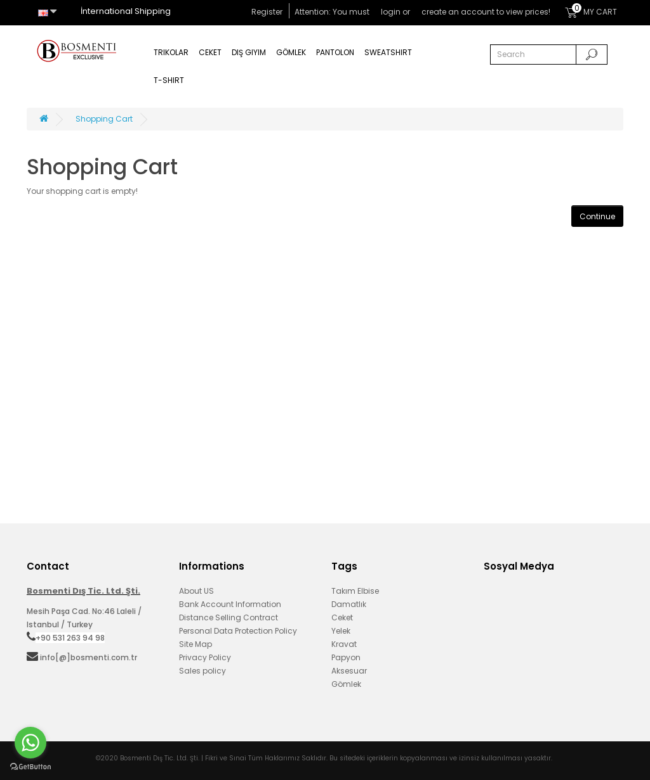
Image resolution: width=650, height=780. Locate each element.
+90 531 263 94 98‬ (70, 637)
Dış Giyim (249, 52)
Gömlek (291, 52)
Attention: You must (333, 11)
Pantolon (335, 52)
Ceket (210, 52)
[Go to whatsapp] (30, 742)
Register (266, 11)
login (391, 11)
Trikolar (171, 52)
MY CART (591, 10)
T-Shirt (169, 80)
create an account (457, 11)
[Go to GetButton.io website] (30, 767)
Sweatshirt (388, 52)
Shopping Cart (104, 118)
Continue (597, 216)
